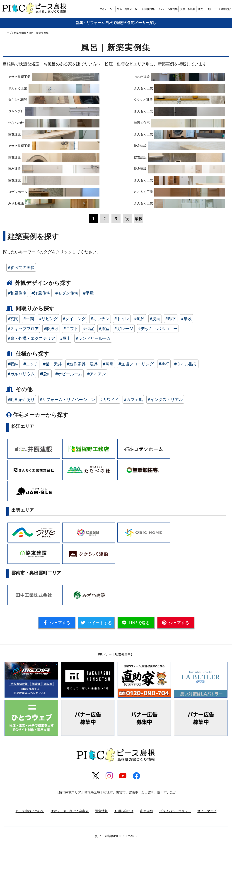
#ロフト (70, 375)
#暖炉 (45, 420)
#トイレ (121, 365)
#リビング (48, 365)
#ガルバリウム (21, 420)
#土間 (28, 365)
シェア (56, 669)
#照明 (108, 410)
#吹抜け (51, 375)
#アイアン (96, 420)
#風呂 (139, 365)
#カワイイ (109, 446)
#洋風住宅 (40, 340)
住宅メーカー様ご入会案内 (70, 857)
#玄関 (13, 365)
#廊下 (170, 365)
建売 (200, 9)
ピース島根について (30, 857)
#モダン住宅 (66, 340)
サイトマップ (206, 857)
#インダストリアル (165, 446)
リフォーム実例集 (167, 9)
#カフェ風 (133, 446)
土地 (207, 9)
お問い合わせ (123, 857)
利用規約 (146, 857)
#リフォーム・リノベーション (67, 446)
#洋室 (104, 375)
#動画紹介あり (21, 446)
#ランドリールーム (93, 385)
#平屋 (88, 340)
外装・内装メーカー (128, 9)
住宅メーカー (106, 9)
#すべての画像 (21, 314)
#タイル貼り (185, 410)
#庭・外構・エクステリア (31, 385)
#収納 (13, 410)
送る (136, 669)
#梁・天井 (52, 410)
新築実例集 (148, 9)
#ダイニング (74, 365)
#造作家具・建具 (82, 410)
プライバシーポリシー (175, 857)
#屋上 (65, 385)
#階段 (186, 365)
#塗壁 (164, 410)
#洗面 (155, 365)
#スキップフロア (23, 375)
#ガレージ (123, 375)
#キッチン (100, 365)
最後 (139, 265)
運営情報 (101, 857)
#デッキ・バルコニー (157, 375)
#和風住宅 (17, 340)
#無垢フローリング (136, 410)
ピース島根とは (222, 9)
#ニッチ (30, 410)
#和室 (88, 375)
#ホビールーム (68, 420)
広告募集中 (123, 701)
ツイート (96, 669)
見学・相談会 (187, 9)
